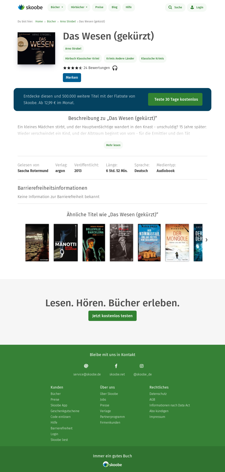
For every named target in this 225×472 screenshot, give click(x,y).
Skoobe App (59, 405)
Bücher (56, 7)
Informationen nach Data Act (169, 405)
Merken (72, 77)
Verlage (105, 411)
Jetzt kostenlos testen (112, 315)
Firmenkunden (110, 422)
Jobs (103, 399)
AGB (152, 399)
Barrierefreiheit (61, 428)
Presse (104, 405)
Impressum (157, 417)
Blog (114, 7)
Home (39, 21)
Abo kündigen (158, 411)
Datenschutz (158, 394)
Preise (99, 7)
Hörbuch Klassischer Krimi (82, 58)
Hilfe (129, 7)
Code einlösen (61, 417)
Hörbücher (78, 7)
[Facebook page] (117, 370)
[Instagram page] (143, 370)
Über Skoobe (109, 394)
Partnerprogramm (112, 417)
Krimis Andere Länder (120, 58)
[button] (206, 240)
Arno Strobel (68, 21)
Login (196, 7)
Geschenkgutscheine (65, 411)
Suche (175, 7)
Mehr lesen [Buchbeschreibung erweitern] (113, 145)
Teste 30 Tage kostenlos (176, 99)
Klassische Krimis (152, 58)
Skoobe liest (59, 440)
